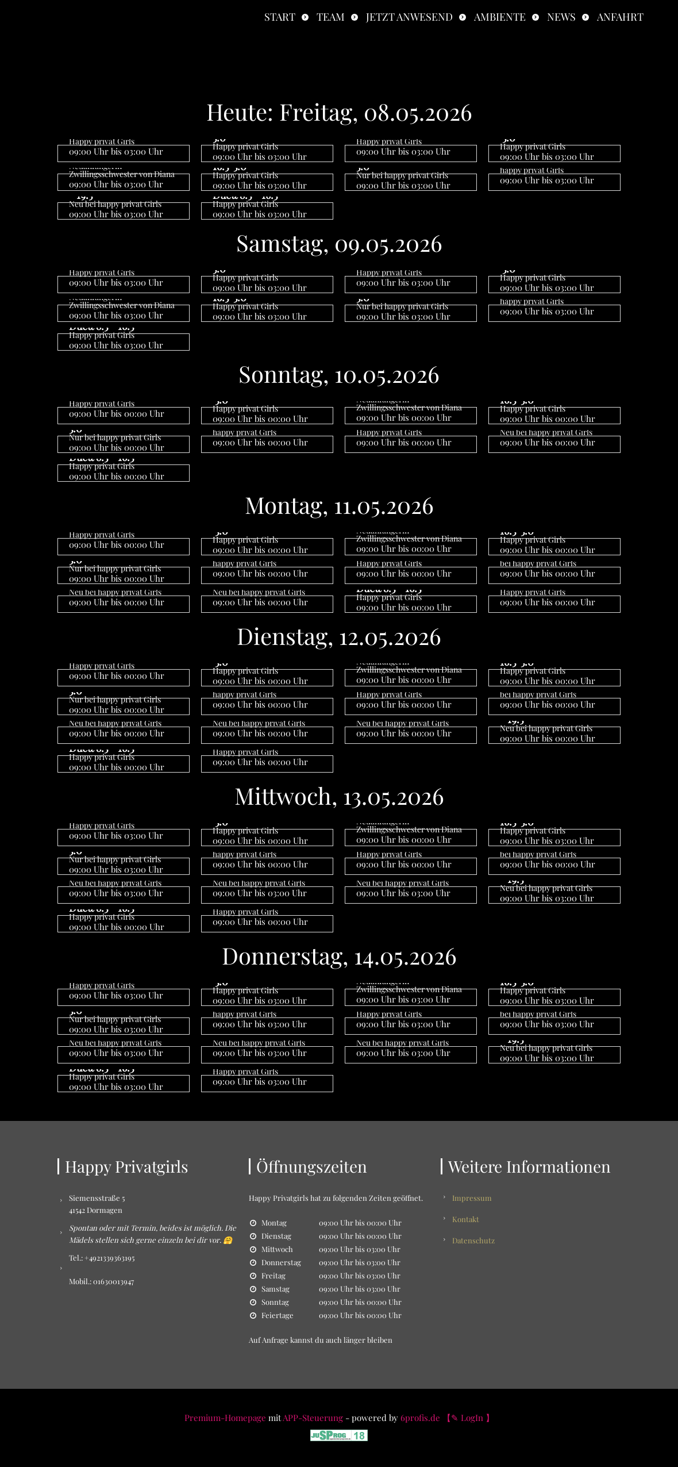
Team (331, 17)
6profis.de (420, 1417)
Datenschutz (473, 1240)
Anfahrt (620, 17)
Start (279, 17)
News (561, 17)
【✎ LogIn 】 (468, 1417)
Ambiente (500, 17)
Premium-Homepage (225, 1417)
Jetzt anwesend (409, 17)
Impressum (472, 1198)
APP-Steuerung (313, 1417)
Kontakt (465, 1219)
